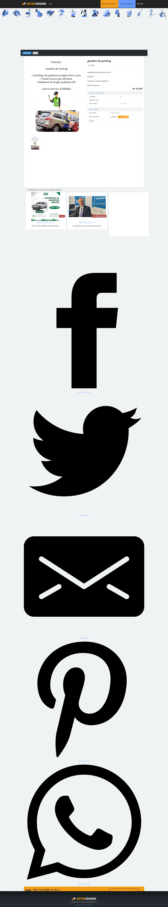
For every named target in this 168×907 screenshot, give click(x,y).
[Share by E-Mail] (84, 577)
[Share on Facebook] (84, 331)
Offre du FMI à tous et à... (87, 222)
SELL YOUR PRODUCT (109, 4)
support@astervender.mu (84, 905)
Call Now (123, 117)
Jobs (121, 96)
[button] (34, 96)
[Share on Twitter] (84, 454)
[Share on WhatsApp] (84, 823)
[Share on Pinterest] (84, 700)
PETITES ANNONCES (127, 4)
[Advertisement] (84, 34)
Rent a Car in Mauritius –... (46, 222)
